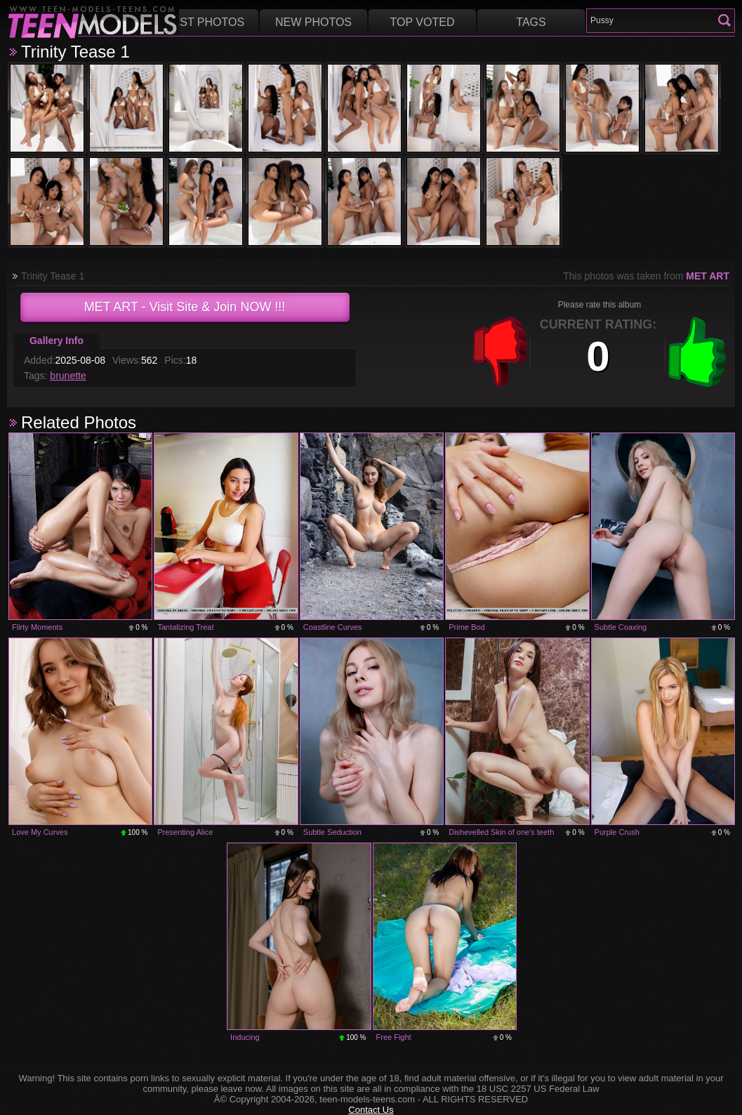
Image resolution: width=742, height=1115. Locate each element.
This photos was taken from (646, 276)
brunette (68, 375)
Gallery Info (56, 340)
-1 (500, 352)
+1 (697, 352)
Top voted (422, 22)
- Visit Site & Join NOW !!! (185, 307)
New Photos (313, 22)
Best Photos (204, 22)
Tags (530, 22)
